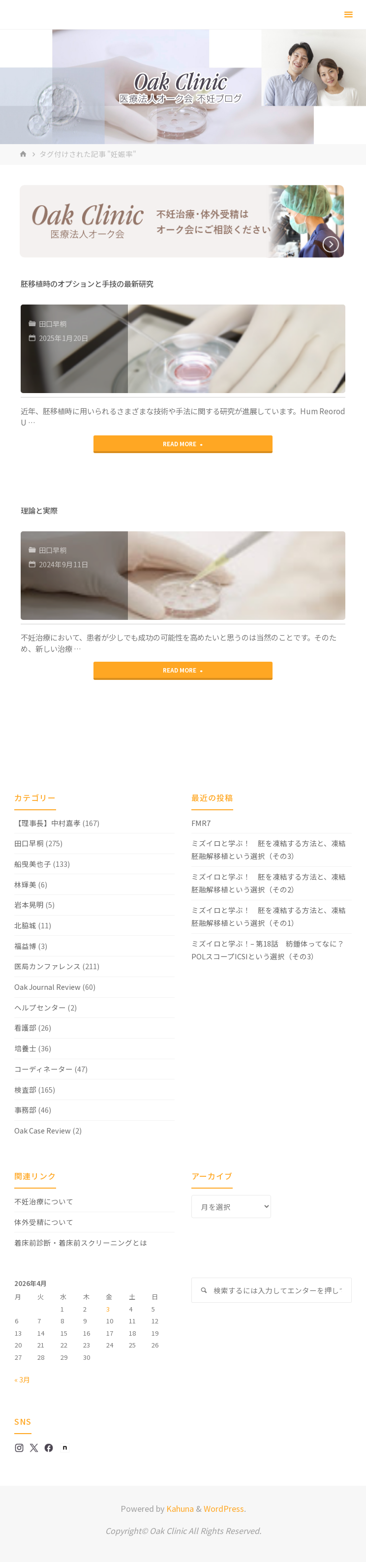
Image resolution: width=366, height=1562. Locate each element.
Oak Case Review (42, 1130)
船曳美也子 (32, 863)
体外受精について (43, 1222)
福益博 (25, 946)
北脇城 (25, 925)
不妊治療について (43, 1201)
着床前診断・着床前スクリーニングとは (80, 1242)
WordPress (224, 1508)
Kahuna (179, 1508)
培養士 (25, 1048)
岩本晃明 (29, 904)
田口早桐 (54, 323)
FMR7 (201, 823)
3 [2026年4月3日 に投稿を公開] (108, 1309)
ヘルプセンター (40, 1007)
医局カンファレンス (47, 966)
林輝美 (25, 884)
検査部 (25, 1089)
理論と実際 (39, 510)
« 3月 (22, 1379)
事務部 (25, 1109)
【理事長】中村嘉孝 (47, 823)
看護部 (25, 1027)
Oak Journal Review (47, 986)
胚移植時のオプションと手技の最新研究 (87, 283)
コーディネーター (43, 1069)
